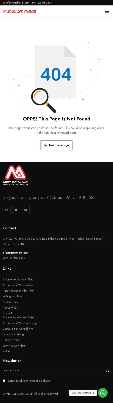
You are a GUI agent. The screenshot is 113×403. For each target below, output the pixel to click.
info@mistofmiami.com (15, 253)
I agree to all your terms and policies (26, 381)
